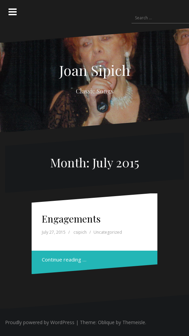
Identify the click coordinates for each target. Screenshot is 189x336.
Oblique (106, 322)
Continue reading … (64, 259)
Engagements (71, 218)
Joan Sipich (94, 70)
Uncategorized (107, 232)
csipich (80, 232)
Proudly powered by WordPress (39, 322)
